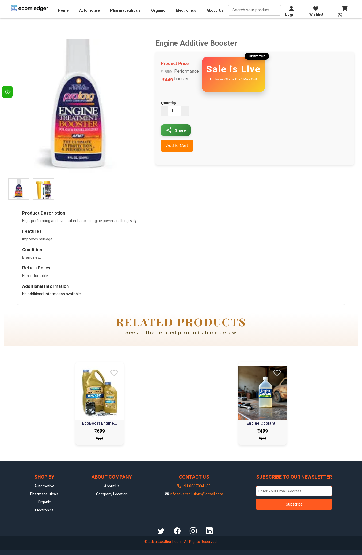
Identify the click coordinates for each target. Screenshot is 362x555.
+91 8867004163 (194, 486)
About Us (112, 486)
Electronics (186, 10)
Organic (158, 10)
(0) (342, 11)
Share (176, 130)
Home (63, 10)
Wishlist (316, 11)
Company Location (112, 494)
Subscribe (294, 504)
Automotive (89, 10)
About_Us (215, 10)
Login (290, 11)
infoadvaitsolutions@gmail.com (196, 494)
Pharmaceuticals (125, 10)
